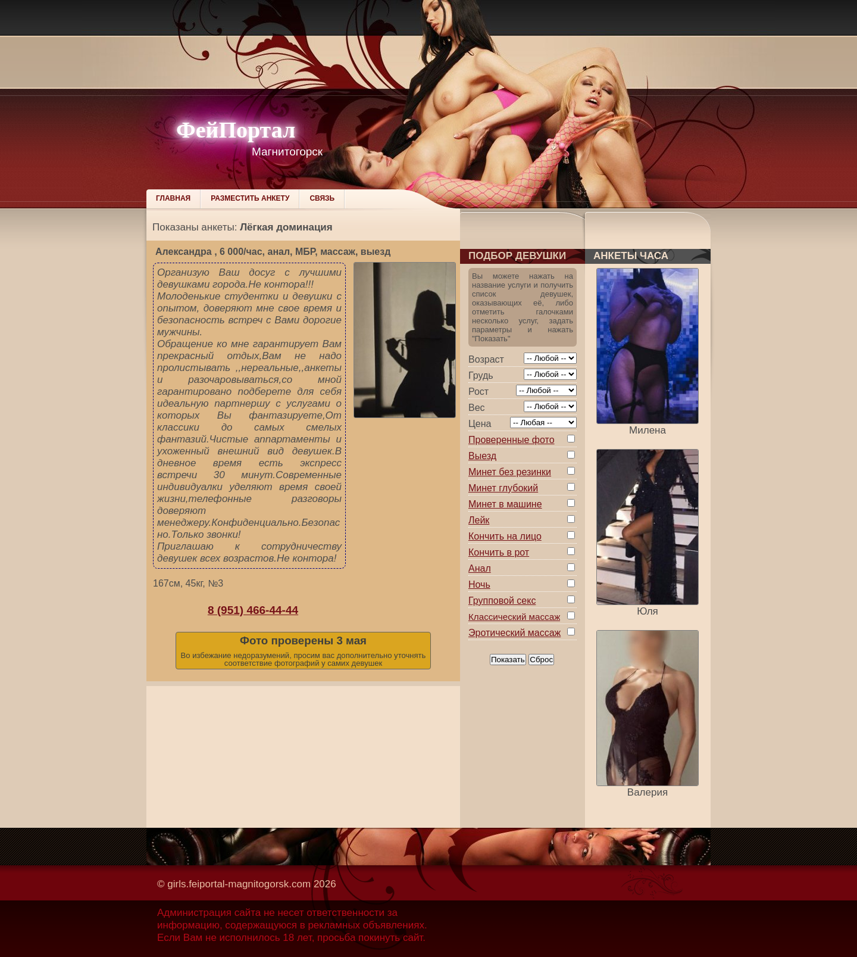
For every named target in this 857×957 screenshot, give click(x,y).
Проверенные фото (511, 440)
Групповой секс (502, 601)
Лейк (478, 520)
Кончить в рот (498, 552)
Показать (508, 659)
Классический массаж (514, 617)
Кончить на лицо (505, 536)
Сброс (541, 659)
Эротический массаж (514, 633)
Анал (479, 568)
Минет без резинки (509, 472)
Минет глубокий (503, 488)
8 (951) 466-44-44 (253, 610)
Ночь (479, 584)
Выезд (482, 456)
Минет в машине (505, 504)
